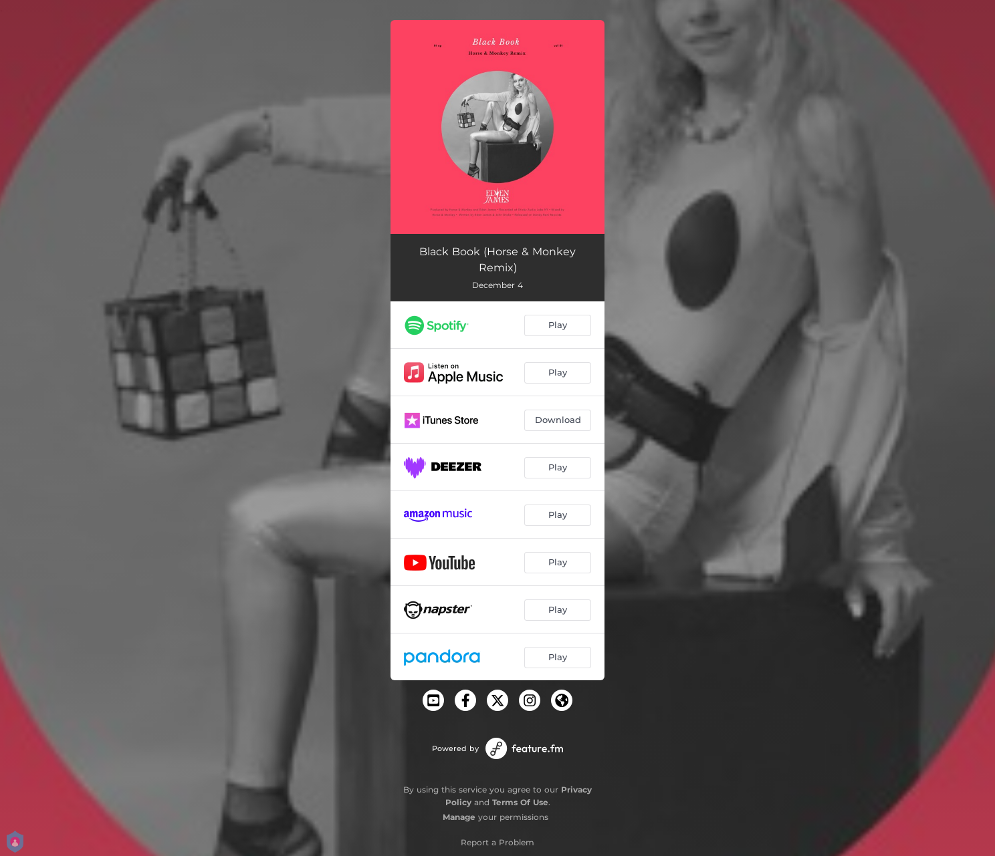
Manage (459, 817)
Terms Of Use (520, 802)
